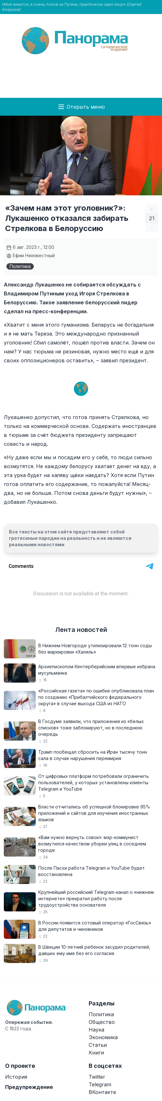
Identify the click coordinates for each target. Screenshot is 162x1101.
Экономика (103, 1037)
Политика (20, 266)
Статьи (98, 1045)
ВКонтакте (102, 1092)
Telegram (100, 1084)
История (16, 1077)
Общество (102, 1022)
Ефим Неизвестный (30, 255)
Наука (96, 1029)
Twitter (97, 1077)
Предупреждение (29, 1087)
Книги (96, 1052)
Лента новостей (81, 630)
